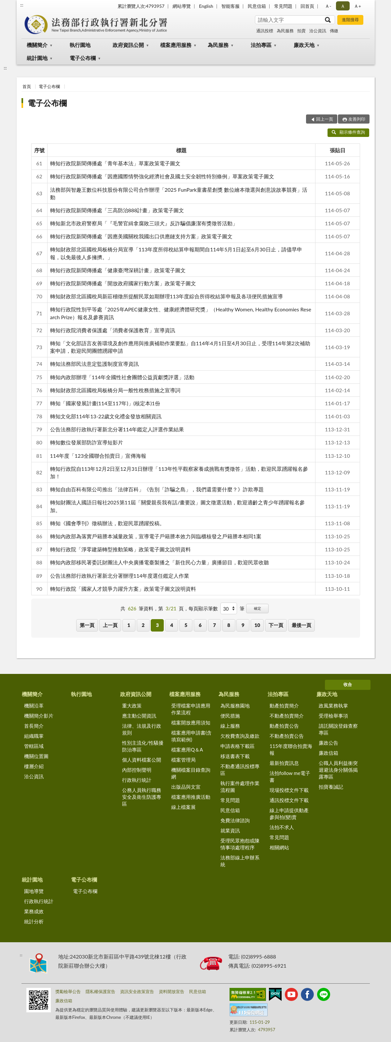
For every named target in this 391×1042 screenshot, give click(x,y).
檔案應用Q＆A (187, 749)
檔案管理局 (183, 760)
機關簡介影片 (38, 716)
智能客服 (230, 6)
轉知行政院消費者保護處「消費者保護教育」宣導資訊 (112, 330)
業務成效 (34, 911)
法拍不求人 (282, 827)
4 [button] (171, 625)
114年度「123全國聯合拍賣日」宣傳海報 (98, 456)
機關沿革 (34, 705)
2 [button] (143, 625)
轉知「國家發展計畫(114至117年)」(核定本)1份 (105, 403)
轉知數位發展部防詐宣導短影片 (86, 442)
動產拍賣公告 (284, 726)
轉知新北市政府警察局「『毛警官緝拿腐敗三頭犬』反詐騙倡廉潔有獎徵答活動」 (144, 223)
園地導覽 (34, 891)
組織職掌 (34, 736)
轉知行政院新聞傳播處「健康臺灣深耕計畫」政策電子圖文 (118, 270)
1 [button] (128, 625)
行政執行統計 (136, 780)
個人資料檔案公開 (141, 760)
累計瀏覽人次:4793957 (141, 6)
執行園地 (80, 45)
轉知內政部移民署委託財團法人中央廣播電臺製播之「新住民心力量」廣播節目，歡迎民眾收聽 (159, 562)
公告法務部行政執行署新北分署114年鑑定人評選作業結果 (117, 429)
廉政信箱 (328, 753)
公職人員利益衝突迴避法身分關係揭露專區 (338, 770)
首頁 (26, 86)
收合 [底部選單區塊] (347, 684)
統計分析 (34, 921)
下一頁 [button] (276, 625)
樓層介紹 (34, 766)
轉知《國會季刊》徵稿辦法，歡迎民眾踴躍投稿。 (107, 523)
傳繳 (334, 30)
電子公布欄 (83, 58)
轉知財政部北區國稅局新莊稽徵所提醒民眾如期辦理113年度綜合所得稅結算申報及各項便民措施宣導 (166, 296)
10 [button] (257, 625)
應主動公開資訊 (139, 716)
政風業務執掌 (333, 705)
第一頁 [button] (87, 625)
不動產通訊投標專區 (239, 769)
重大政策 (132, 705)
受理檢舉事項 (333, 716)
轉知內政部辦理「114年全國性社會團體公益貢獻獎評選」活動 (122, 377)
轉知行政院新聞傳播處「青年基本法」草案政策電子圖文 (115, 163)
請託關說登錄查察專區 (338, 729)
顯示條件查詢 (348, 132)
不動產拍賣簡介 (287, 716)
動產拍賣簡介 (284, 705)
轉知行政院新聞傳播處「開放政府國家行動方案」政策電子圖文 (123, 283)
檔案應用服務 (175, 45)
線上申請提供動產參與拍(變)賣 (289, 813)
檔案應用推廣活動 (190, 797)
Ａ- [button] (328, 6)
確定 (257, 608)
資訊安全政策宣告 (137, 991)
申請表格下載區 (237, 746)
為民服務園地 (235, 705)
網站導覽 (182, 6)
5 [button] (186, 625)
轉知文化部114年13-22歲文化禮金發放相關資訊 (106, 416)
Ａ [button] (343, 6)
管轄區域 (34, 746)
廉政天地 (304, 45)
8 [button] (228, 625)
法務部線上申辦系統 (239, 861)
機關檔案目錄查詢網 (190, 773)
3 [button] (157, 625)
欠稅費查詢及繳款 (239, 736)
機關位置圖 (36, 756)
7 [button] (214, 625)
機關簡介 (37, 45)
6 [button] (200, 625)
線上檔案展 (183, 807)
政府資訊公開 (128, 45)
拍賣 (301, 30)
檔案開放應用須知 (190, 722)
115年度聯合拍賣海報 (291, 749)
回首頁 (307, 6)
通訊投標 (264, 30)
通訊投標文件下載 (289, 800)
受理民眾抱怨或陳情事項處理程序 (239, 844)
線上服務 (230, 726)
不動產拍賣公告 (287, 736)
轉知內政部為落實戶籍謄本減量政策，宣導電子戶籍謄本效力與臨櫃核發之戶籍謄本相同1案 (155, 536)
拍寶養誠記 (331, 787)
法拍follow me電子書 (290, 776)
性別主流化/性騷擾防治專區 (142, 746)
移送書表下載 (235, 756)
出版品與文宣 (186, 787)
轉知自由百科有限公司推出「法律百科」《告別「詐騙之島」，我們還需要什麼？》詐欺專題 (157, 489)
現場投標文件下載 (289, 790)
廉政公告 (328, 743)
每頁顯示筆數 (203, 608)
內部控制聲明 (136, 770)
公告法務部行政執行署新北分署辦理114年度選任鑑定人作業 (119, 576)
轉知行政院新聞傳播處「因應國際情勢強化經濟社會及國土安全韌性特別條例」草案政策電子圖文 (162, 176)
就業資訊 (230, 830)
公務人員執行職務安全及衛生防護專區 (141, 797)
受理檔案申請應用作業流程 (190, 709)
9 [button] (243, 625)
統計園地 (37, 58)
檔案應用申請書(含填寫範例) (191, 736)
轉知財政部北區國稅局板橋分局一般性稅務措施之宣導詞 (115, 390)
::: (21, 4)
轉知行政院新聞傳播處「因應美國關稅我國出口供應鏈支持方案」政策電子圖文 (141, 236)
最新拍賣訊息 (284, 763)
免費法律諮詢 (235, 820)
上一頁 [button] (110, 625)
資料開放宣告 (171, 991)
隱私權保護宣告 (100, 991)
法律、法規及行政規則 (141, 729)
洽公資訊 (317, 30)
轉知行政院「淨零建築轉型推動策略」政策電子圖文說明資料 (120, 549)
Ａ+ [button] (357, 6)
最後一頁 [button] (301, 625)
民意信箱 (257, 6)
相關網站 (279, 847)
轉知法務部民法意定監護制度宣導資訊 (94, 364)
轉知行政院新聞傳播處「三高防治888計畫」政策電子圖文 (117, 210)
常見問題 (283, 6)
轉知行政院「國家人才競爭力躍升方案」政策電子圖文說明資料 (123, 589)
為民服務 (285, 30)
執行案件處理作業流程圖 (239, 786)
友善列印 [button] (356, 119)
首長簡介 (34, 726)
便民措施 (230, 716)
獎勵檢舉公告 (68, 991)
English (206, 6)
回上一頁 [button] (324, 119)
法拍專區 (261, 45)
